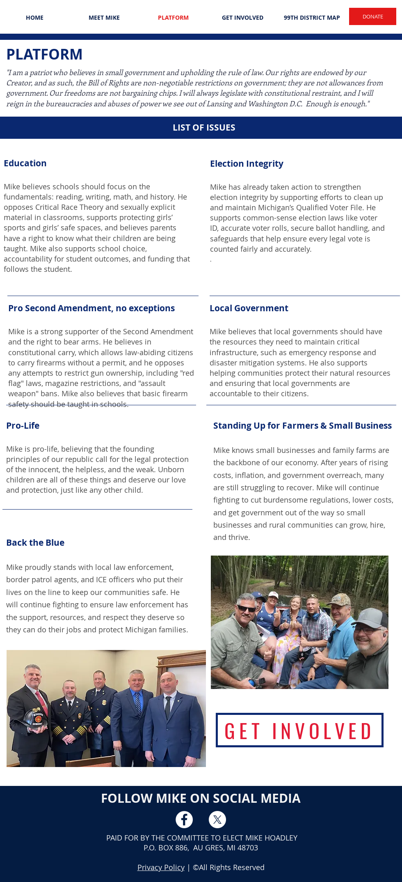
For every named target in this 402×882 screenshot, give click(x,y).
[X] (217, 819)
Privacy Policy (161, 867)
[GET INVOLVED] (300, 730)
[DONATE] (372, 16)
